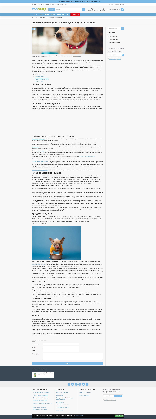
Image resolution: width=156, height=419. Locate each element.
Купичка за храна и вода (38, 139)
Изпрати (68, 363)
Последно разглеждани (39, 369)
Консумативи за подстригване (40, 161)
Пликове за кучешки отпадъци (40, 170)
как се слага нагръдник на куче (87, 156)
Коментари (35, 354)
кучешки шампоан (45, 162)
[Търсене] (83, 9)
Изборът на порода (39, 76)
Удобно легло (35, 147)
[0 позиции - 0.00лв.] (115, 9)
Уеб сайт (34, 350)
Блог (36, 17)
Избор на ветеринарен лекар (42, 79)
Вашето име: (35, 344)
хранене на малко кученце (38, 264)
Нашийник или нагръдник (39, 151)
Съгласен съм (119, 415)
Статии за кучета (77, 56)
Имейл (33, 347)
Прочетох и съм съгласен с (114, 58)
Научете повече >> (79, 415)
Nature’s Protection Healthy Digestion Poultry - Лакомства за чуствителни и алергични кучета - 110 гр (45, 372)
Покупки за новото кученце (42, 78)
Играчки (34, 159)
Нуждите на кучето (39, 81)
